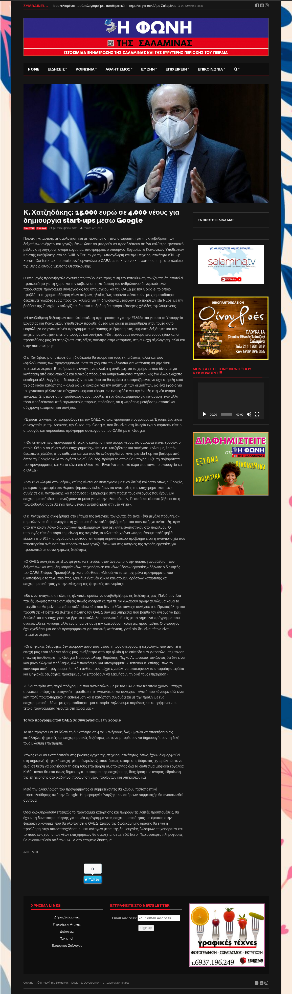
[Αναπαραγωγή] (204, 414)
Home (33, 69)
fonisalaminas (93, 228)
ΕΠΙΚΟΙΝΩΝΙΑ (210, 69)
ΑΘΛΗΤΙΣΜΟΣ (117, 69)
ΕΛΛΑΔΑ (41, 228)
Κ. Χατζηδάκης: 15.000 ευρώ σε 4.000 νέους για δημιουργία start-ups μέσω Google (101, 216)
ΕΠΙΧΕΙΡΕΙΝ (176, 69)
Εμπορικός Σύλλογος (67, 945)
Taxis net (66, 938)
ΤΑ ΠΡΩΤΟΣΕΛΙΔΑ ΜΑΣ (216, 220)
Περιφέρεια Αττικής (66, 924)
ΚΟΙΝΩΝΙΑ (85, 69)
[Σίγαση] (249, 414)
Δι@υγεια (67, 931)
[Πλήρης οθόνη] (257, 414)
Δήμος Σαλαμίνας (67, 917)
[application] (231, 400)
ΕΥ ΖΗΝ (148, 69)
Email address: (146, 918)
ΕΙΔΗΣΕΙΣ (56, 69)
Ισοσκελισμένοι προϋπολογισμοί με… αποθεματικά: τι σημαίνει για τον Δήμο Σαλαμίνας (115, 6)
